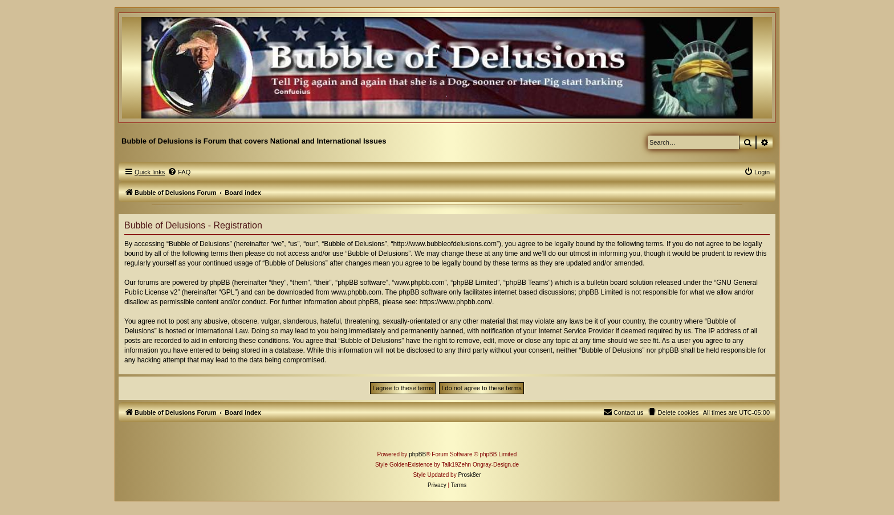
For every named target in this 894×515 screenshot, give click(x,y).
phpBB (417, 454)
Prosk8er (469, 475)
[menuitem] (179, 172)
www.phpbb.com (356, 292)
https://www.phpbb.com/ (456, 302)
